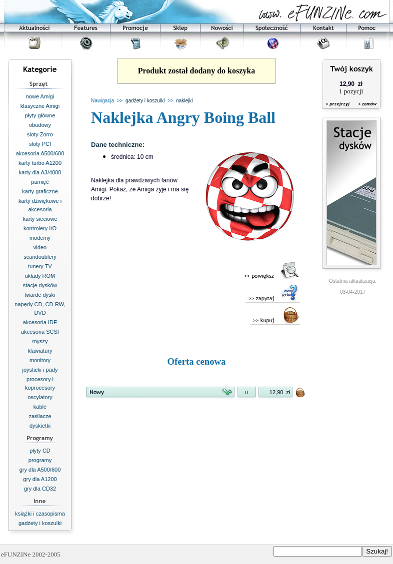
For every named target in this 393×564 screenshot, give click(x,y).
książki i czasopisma (40, 514)
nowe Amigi (40, 96)
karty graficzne (40, 191)
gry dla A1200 (39, 479)
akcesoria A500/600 (40, 153)
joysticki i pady (40, 370)
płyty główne (40, 115)
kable (40, 407)
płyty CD (40, 451)
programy (40, 460)
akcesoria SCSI (40, 332)
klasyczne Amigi (40, 106)
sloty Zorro (40, 134)
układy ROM (40, 276)
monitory (40, 360)
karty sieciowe (39, 219)
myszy (40, 341)
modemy (40, 238)
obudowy (40, 125)
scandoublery (40, 257)
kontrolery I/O (40, 228)
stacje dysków (40, 285)
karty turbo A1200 (40, 163)
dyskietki (40, 426)
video (40, 247)
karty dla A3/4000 (39, 172)
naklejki (184, 100)
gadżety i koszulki (40, 523)
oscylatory (40, 397)
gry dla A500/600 (40, 470)
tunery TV (40, 266)
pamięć (39, 182)
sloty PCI (40, 144)
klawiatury (40, 351)
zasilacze (39, 416)
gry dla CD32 (40, 489)
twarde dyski (39, 295)
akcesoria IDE (40, 322)
